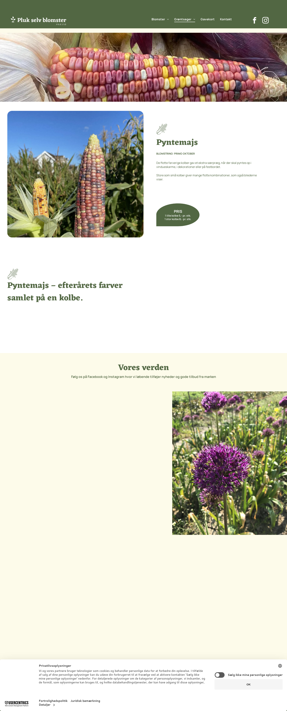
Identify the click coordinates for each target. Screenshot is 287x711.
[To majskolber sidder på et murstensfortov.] (178, 300)
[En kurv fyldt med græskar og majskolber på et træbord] (245, 300)
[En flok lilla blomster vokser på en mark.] (43, 427)
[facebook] (254, 21)
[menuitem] (160, 19)
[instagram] (265, 21)
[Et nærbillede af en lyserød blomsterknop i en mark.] (129, 427)
